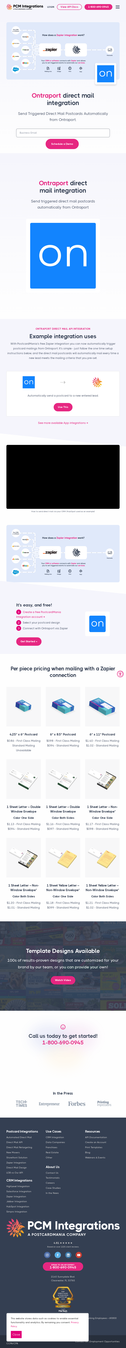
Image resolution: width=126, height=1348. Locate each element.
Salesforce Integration (18, 1191)
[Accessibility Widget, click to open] (120, 674)
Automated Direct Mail (19, 1137)
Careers (50, 1183)
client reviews (72, 1247)
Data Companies (55, 1142)
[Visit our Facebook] (58, 1255)
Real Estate (52, 1152)
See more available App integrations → (63, 423)
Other (49, 1157)
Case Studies (53, 1188)
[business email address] (63, 133)
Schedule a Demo (62, 143)
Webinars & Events (95, 1157)
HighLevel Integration (18, 1186)
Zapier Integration (16, 1162)
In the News (52, 1193)
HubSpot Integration (17, 1206)
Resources (92, 1131)
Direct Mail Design (16, 1167)
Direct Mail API (14, 1142)
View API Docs (69, 6)
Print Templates (93, 1147)
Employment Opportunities (105, 1341)
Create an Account (95, 1142)
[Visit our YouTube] (79, 1255)
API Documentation (96, 1137)
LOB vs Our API (14, 1172)
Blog (87, 1152)
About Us (52, 1167)
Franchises (51, 1147)
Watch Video (63, 980)
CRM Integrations (19, 1180)
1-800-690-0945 (98, 6)
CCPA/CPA (12, 1343)
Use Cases (53, 1131)
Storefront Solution (16, 1157)
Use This (63, 407)
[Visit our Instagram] (47, 1255)
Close (16, 1334)
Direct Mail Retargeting (19, 1147)
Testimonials (53, 1177)
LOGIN (50, 7)
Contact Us (52, 1172)
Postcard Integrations (22, 1131)
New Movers (13, 1152)
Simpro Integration (16, 1211)
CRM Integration (55, 1137)
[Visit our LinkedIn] (68, 1255)
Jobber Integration (16, 1201)
